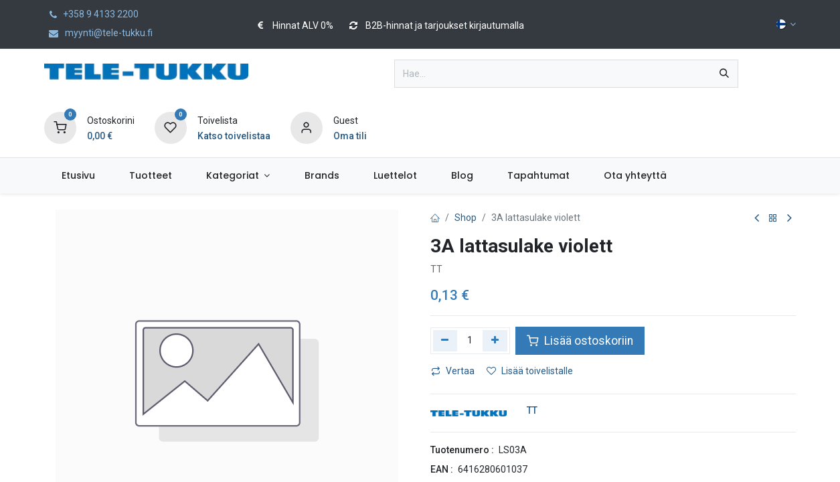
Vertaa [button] (453, 371)
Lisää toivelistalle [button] (530, 371)
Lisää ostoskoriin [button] (580, 340)
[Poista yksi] (445, 340)
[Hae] (724, 73)
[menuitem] (78, 175)
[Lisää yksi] (495, 340)
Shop (465, 217)
